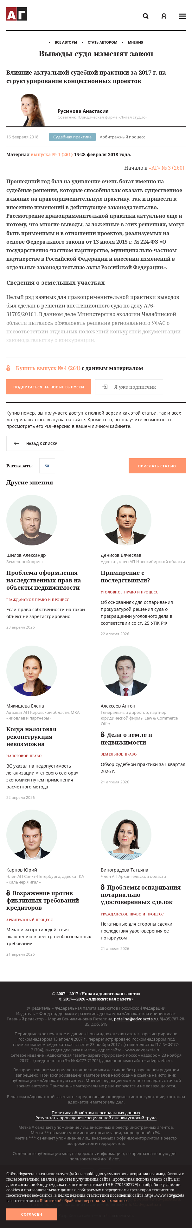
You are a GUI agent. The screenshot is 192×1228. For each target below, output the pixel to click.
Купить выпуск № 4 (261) (48, 368)
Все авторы (66, 42)
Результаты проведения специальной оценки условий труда (96, 1118)
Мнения (135, 42)
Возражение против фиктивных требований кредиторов (42, 901)
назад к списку (35, 443)
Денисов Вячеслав (121, 556)
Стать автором (102, 42)
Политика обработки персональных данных (96, 1113)
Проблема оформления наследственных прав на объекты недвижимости (43, 580)
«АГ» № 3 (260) (166, 167)
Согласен (31, 1214)
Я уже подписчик (130, 387)
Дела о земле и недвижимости (126, 739)
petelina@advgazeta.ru (136, 1019)
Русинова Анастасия (83, 111)
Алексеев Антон (118, 706)
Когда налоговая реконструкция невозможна (31, 737)
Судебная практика (72, 137)
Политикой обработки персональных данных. (84, 1200)
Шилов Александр (26, 556)
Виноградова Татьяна (124, 870)
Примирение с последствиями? (125, 576)
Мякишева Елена (25, 706)
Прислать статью (157, 466)
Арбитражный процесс (122, 137)
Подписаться (48, 387)
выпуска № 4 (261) (52, 154)
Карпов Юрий (21, 870)
